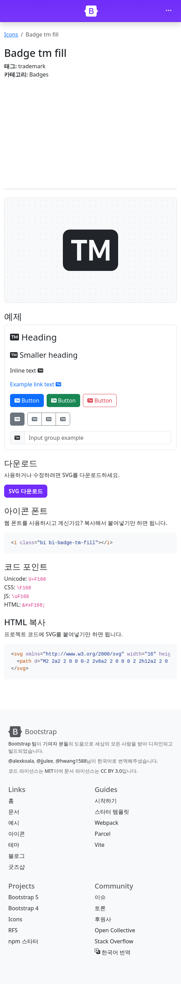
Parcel (103, 834)
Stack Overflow (114, 941)
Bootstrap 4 (23, 908)
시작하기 (106, 800)
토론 (100, 908)
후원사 (103, 919)
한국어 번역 (113, 952)
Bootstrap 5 (23, 897)
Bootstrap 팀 (22, 743)
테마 (13, 845)
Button (27, 400)
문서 (13, 811)
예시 (13, 822)
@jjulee (45, 761)
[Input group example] (97, 437)
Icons (11, 34)
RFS (13, 930)
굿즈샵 (16, 867)
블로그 (16, 856)
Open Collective (115, 930)
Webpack (106, 822)
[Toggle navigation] (168, 11)
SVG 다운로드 (26, 491)
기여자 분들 (55, 743)
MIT (49, 771)
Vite (100, 845)
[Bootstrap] (91, 11)
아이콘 (16, 834)
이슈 (100, 897)
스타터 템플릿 (112, 811)
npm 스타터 (23, 941)
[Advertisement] (90, 132)
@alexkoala (21, 761)
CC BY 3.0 (111, 771)
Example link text (35, 384)
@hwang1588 (71, 761)
